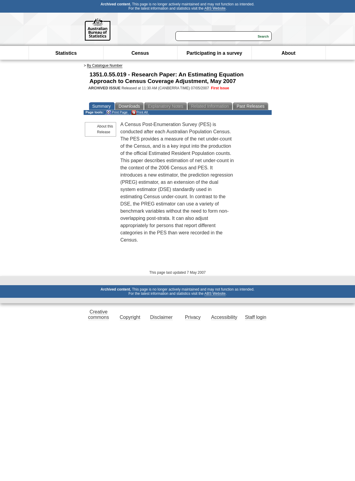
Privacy (193, 317)
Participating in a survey (214, 53)
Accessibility (224, 317)
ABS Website (214, 8)
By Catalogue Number (104, 65)
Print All (139, 112)
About (288, 53)
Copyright (130, 317)
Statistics (66, 53)
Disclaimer (161, 317)
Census (140, 53)
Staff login (255, 317)
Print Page (117, 112)
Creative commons (98, 314)
